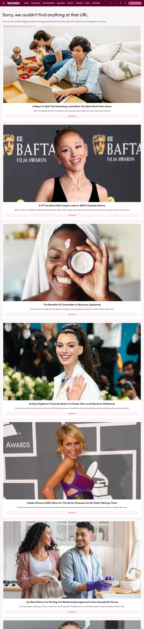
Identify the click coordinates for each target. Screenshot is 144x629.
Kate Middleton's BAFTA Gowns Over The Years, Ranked (72, 561)
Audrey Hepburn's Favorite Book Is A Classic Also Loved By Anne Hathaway (25, 110)
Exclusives (35, 3)
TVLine (42, 612)
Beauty (70, 3)
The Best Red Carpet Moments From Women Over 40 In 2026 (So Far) (72, 333)
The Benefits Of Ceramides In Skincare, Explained (119, 55)
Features (96, 3)
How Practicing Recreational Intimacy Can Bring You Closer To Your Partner (72, 506)
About (60, 599)
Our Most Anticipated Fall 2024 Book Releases (72, 222)
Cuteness (50, 612)
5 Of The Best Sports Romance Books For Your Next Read (72, 391)
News (26, 3)
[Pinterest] (116, 3)
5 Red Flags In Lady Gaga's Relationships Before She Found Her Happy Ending (119, 449)
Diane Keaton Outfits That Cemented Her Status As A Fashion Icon (119, 506)
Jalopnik (35, 612)
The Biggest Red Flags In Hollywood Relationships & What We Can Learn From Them (71, 167)
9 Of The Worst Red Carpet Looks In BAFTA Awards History (72, 55)
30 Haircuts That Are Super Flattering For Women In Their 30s (72, 278)
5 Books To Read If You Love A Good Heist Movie (119, 278)
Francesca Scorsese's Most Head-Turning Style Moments (24, 331)
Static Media (60, 603)
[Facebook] (111, 3)
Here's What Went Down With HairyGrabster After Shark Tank (25, 222)
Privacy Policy (80, 599)
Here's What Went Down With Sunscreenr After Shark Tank (25, 278)
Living (87, 3)
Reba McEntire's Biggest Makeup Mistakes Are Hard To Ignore (72, 447)
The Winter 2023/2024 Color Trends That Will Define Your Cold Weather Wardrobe (24, 449)
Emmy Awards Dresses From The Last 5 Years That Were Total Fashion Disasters (119, 563)
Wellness (61, 3)
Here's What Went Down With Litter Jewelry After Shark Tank (119, 331)
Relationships (48, 3)
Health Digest (74, 612)
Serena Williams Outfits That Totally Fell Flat (24, 561)
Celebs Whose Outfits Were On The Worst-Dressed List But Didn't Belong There (72, 110)
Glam (58, 612)
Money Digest (87, 612)
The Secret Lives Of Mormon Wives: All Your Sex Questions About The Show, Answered (24, 393)
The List (106, 612)
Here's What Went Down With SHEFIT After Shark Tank (25, 504)
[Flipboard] (120, 3)
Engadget (26, 612)
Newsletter (135, 3)
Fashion (79, 3)
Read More (24, 71)
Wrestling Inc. (116, 612)
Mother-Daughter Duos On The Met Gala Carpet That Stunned (119, 391)
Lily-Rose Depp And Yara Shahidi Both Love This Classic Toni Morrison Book (25, 167)
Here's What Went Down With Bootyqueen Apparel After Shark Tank (119, 224)
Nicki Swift (97, 612)
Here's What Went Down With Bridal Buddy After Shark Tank (119, 165)
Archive (69, 599)
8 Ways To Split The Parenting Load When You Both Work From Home (24, 55)
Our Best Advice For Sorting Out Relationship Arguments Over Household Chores (119, 110)
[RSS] (125, 3)
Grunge (64, 612)
